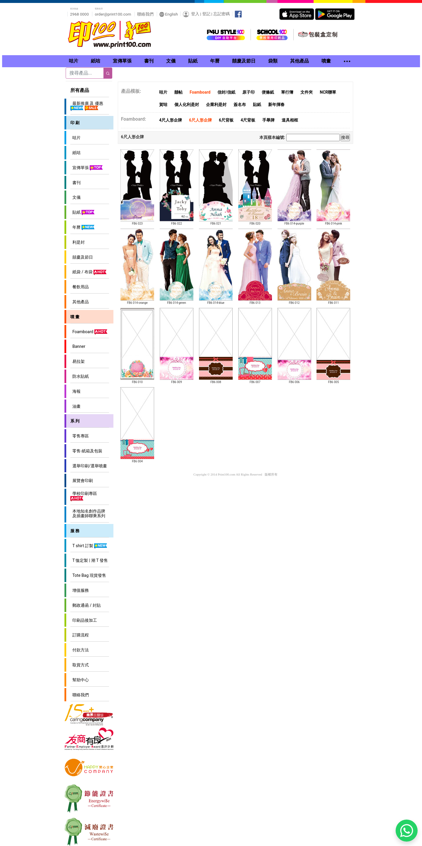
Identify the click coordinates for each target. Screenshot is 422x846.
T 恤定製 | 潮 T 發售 (89, 560)
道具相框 (290, 120)
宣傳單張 (86, 168)
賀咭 (163, 104)
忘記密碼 (221, 13)
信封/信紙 (226, 92)
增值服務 (79, 590)
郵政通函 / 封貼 (85, 605)
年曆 (82, 227)
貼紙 (82, 212)
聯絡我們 (145, 14)
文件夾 (306, 92)
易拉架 (77, 361)
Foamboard (89, 332)
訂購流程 (79, 635)
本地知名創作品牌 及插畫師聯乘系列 (87, 513)
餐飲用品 (79, 286)
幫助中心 (79, 680)
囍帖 (178, 92)
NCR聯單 (328, 92)
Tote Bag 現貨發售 (88, 575)
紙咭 (75, 152)
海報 (75, 391)
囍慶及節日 (81, 257)
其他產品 (79, 301)
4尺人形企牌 (170, 120)
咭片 (75, 137)
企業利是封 (216, 104)
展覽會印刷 (81, 480)
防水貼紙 (79, 376)
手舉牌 (268, 120)
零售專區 (79, 436)
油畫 (75, 406)
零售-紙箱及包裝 (86, 451)
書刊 (75, 182)
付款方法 (79, 650)
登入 (195, 13)
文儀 (75, 197)
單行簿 (287, 92)
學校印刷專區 (83, 496)
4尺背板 (248, 120)
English (168, 14)
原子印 (248, 92)
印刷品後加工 (83, 620)
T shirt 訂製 (89, 546)
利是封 (77, 242)
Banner (77, 346)
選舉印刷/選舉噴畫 (88, 466)
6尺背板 (226, 120)
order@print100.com (113, 14)
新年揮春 (276, 104)
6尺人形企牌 (200, 120)
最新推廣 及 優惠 (86, 106)
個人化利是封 (186, 104)
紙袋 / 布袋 (88, 272)
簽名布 (240, 104)
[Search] (85, 73)
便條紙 (268, 92)
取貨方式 (79, 665)
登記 (206, 13)
